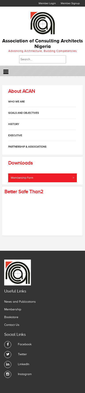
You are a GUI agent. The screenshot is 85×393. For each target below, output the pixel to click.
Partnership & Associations (27, 146)
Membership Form (42, 177)
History (13, 124)
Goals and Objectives (23, 112)
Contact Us (11, 325)
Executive (15, 135)
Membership (12, 309)
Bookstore (11, 317)
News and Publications (20, 301)
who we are (16, 101)
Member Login (47, 3)
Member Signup (70, 3)
